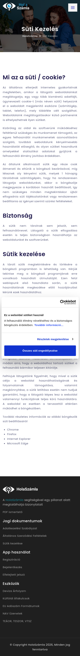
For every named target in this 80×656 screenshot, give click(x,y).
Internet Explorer (18, 439)
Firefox (11, 434)
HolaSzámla (30, 36)
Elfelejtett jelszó (14, 574)
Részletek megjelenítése (53, 339)
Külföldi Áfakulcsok (16, 598)
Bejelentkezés (12, 567)
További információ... (48, 325)
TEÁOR (7, 621)
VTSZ (28, 621)
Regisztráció (11, 559)
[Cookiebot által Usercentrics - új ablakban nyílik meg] (60, 302)
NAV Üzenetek (12, 613)
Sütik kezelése (13, 543)
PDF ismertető (12, 512)
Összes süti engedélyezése (40, 350)
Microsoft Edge (17, 443)
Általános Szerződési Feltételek (25, 536)
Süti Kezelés (50, 36)
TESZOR (18, 621)
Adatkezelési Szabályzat (20, 528)
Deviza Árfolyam (14, 591)
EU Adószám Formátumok (21, 606)
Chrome (13, 429)
